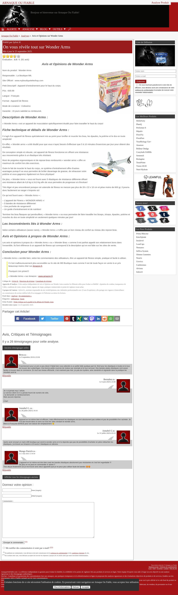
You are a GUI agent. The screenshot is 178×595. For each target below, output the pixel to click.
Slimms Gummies (143, 254)
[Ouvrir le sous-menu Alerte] (19, 29)
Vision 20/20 (141, 166)
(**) (51, 547)
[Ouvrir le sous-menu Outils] (65, 29)
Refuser (76, 587)
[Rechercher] (69, 28)
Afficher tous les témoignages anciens (21, 477)
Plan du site (173, 568)
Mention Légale (154, 567)
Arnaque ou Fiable (18, 3)
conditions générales (78, 553)
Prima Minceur (142, 234)
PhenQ (139, 124)
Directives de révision (27, 281)
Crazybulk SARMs (144, 152)
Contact (166, 568)
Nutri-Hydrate (142, 169)
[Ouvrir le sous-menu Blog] (50, 29)
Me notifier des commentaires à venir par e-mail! (28, 548)
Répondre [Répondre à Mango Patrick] (6, 470)
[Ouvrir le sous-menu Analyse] (37, 29)
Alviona (139, 268)
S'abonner (141, 81)
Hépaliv (139, 131)
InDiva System (142, 251)
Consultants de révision (43, 281)
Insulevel (140, 240)
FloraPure (140, 138)
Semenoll (140, 155)
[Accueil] (3, 28)
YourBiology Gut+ (143, 142)
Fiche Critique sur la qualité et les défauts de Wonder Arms (34, 302)
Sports (22, 299)
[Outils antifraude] (57, 28)
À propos (160, 568)
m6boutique (15, 299)
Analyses (25, 36)
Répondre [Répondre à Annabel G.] (6, 427)
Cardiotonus (141, 265)
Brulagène (140, 159)
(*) (26, 542)
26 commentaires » (25, 296)
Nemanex (140, 247)
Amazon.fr (37, 266)
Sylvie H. (15, 281)
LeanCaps (140, 244)
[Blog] (43, 28)
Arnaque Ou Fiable (9, 36)
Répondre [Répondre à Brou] (6, 375)
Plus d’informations (62, 587)
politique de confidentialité (59, 553)
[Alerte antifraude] (11, 28)
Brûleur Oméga (142, 148)
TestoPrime (140, 162)
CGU (150, 568)
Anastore (140, 145)
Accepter (85, 587)
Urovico (139, 261)
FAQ (154, 568)
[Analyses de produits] (28, 28)
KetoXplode (141, 237)
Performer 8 (141, 128)
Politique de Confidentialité (168, 567)
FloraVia (139, 135)
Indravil (139, 272)
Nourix (139, 258)
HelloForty (140, 121)
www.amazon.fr (45, 276)
